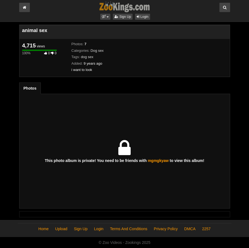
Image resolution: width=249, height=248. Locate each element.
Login (142, 17)
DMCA (190, 229)
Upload (61, 229)
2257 (206, 229)
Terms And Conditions (128, 229)
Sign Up (123, 17)
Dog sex (97, 51)
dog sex (87, 57)
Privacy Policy (166, 229)
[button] (105, 17)
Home (43, 229)
